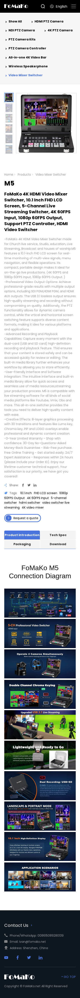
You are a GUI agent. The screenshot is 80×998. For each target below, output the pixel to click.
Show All (13, 21)
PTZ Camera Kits (19, 39)
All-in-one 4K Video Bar (25, 57)
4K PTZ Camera (58, 30)
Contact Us (18, 925)
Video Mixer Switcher (23, 75)
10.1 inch (26, 493)
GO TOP (68, 977)
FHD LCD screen (45, 493)
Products (24, 174)
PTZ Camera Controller (25, 48)
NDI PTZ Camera (19, 30)
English (58, 6)
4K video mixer (33, 507)
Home (8, 174)
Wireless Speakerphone (26, 66)
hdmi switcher (29, 502)
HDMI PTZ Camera (46, 21)
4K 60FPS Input (38, 498)
